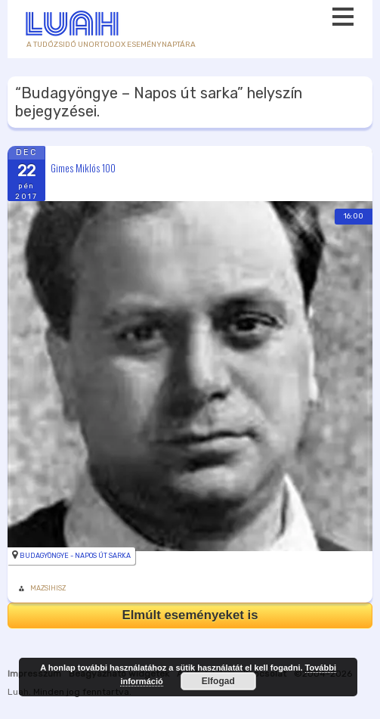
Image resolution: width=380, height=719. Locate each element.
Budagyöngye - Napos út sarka (75, 555)
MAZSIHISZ (48, 588)
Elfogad (218, 681)
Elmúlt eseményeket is (190, 615)
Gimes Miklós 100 (83, 167)
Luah (18, 691)
